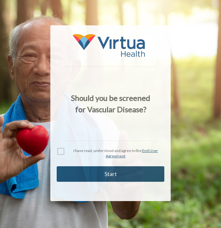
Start (110, 173)
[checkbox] (60, 151)
